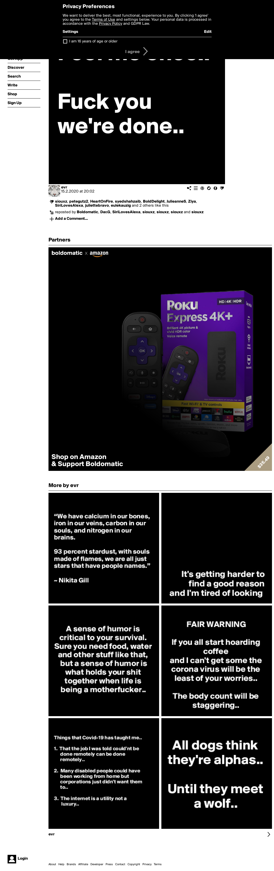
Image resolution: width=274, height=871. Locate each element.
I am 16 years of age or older (93, 41)
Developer (96, 864)
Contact (120, 864)
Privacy (147, 864)
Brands (71, 864)
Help (61, 864)
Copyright (134, 864)
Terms (158, 864)
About (52, 864)
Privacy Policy (110, 24)
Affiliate (83, 864)
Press (109, 864)
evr (64, 187)
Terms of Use (103, 20)
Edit (208, 32)
